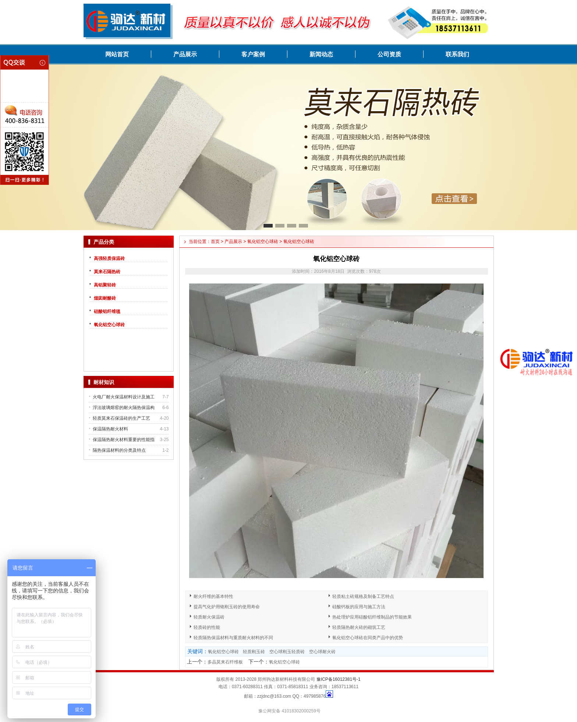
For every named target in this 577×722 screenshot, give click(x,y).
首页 (215, 241)
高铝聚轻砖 (105, 285)
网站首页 (117, 54)
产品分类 (103, 242)
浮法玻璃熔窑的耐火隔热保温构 (124, 407)
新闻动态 (321, 54)
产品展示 (185, 54)
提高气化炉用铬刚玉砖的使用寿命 (227, 606)
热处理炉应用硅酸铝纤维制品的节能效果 (372, 617)
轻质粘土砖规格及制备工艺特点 (363, 596)
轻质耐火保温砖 (209, 617)
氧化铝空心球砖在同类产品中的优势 (367, 637)
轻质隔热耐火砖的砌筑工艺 (358, 627)
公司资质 (389, 54)
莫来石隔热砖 (107, 271)
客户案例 (253, 54)
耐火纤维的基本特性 (213, 596)
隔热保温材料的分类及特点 (119, 450)
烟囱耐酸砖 (105, 298)
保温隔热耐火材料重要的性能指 (124, 439)
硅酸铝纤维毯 (107, 311)
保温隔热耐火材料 (110, 429)
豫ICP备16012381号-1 (338, 679)
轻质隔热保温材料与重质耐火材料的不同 (233, 637)
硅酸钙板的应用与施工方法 (358, 606)
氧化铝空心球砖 (109, 324)
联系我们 (457, 54)
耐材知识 (103, 382)
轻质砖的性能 (207, 627)
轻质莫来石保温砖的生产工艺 (121, 418)
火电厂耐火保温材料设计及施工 (124, 396)
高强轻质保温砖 (109, 258)
